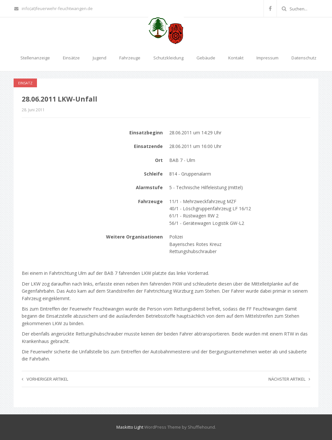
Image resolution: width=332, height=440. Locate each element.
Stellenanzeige (35, 58)
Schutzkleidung (168, 58)
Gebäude (205, 58)
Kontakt (235, 58)
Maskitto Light (129, 427)
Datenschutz (303, 58)
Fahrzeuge (129, 58)
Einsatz (25, 82)
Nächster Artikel (289, 379)
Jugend (99, 58)
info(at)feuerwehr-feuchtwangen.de (53, 8)
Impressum (267, 58)
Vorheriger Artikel (45, 379)
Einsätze (71, 58)
